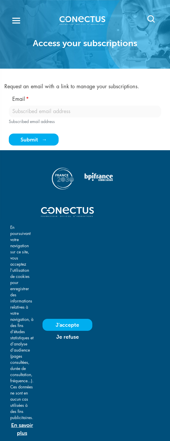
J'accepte (67, 335)
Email (18, 99)
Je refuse (67, 347)
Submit (29, 139)
